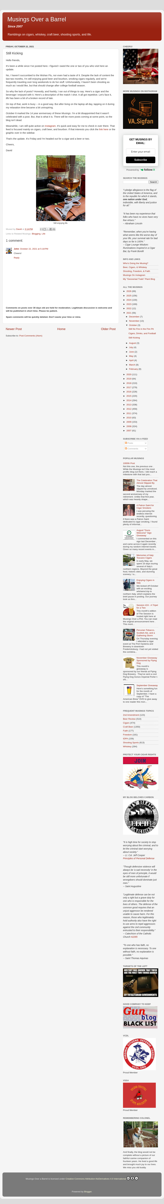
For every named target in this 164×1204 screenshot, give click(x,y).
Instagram (50, 126)
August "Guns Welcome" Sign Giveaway (144, 533)
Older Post (108, 329)
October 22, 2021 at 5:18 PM (34, 249)
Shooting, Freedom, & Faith (136, 271)
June (131, 352)
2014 (129, 400)
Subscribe (140, 159)
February (134, 369)
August (133, 343)
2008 (129, 426)
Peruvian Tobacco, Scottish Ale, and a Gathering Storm (145, 633)
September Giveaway (147, 685)
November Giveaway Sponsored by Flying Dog (146, 660)
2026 (129, 291)
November (134, 321)
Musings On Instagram (134, 275)
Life (43, 233)
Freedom (127, 734)
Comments (131, 448)
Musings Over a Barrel (36, 19)
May (131, 356)
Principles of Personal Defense (138, 858)
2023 (129, 304)
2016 (129, 391)
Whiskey (127, 746)
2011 (129, 413)
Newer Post (14, 329)
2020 (129, 374)
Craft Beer (128, 727)
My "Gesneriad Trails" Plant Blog (139, 279)
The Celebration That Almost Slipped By (146, 481)
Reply (17, 257)
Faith (125, 730)
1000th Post (129, 463)
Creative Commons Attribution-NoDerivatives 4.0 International (102, 1178)
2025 (129, 295)
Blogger (88, 1191)
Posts (129, 443)
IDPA (125, 738)
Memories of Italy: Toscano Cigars (145, 556)
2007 (129, 430)
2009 (129, 422)
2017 (129, 387)
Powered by (140, 169)
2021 (129, 313)
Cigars (126, 723)
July (131, 347)
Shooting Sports (131, 742)
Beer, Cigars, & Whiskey (135, 267)
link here (103, 129)
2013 (129, 404)
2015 (129, 396)
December (134, 316)
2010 (129, 417)
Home (61, 329)
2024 (129, 300)
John (16, 249)
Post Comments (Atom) (30, 335)
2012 (129, 409)
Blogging (36, 233)
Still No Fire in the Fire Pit (141, 329)
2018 (129, 383)
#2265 (134, 937)
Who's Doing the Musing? (135, 263)
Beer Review (129, 719)
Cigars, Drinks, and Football (142, 333)
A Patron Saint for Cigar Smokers (145, 506)
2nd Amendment (131, 715)
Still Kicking (134, 337)
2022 (129, 308)
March (132, 365)
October (133, 325)
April (131, 360)
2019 (129, 378)
